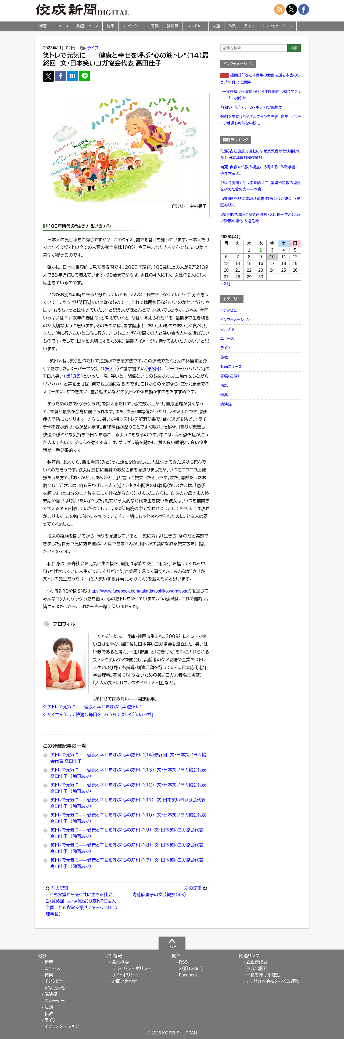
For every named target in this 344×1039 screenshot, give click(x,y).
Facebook (188, 975)
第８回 (153, 368)
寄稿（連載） (229, 376)
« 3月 (225, 283)
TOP (172, 943)
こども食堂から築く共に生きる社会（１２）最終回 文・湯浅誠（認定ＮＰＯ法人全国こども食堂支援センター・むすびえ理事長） (83, 900)
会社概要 (120, 962)
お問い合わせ (124, 981)
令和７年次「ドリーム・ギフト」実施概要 (251, 107)
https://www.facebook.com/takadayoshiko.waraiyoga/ (139, 591)
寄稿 (155, 26)
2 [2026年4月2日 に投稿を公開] (261, 250)
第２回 (111, 368)
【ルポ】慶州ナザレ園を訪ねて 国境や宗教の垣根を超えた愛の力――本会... (260, 186)
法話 (216, 26)
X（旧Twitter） (191, 968)
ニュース (62, 26)
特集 (110, 26)
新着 (43, 26)
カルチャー (195, 26)
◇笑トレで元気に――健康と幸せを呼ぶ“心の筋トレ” (92, 706)
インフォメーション (277, 26)
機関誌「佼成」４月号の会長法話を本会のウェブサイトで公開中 (260, 78)
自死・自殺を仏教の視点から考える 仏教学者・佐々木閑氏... (258, 170)
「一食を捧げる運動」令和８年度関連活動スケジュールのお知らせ (260, 94)
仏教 (232, 26)
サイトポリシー (125, 975)
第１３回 (73, 376)
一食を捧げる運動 (263, 975)
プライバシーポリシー (132, 968)
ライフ (249, 26)
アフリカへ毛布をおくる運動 (272, 981)
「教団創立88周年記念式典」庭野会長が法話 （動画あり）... (260, 202)
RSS (183, 962)
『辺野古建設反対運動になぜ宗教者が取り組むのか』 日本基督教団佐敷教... (260, 154)
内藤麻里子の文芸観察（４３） (169, 891)
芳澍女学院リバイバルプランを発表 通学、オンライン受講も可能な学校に (260, 120)
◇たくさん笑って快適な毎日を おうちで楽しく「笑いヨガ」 (98, 714)
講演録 (172, 26)
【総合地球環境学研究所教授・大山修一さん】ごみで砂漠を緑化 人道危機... (260, 217)
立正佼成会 (257, 962)
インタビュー (133, 26)
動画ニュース (87, 26)
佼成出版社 (257, 968)
